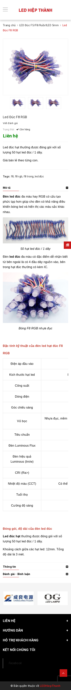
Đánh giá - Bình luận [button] (16, 574)
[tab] (35, 188)
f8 (12, 176)
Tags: (7, 176)
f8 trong (29, 176)
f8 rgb (19, 176)
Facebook (15, 663)
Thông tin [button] (9, 566)
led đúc (39, 176)
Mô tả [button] (6, 187)
